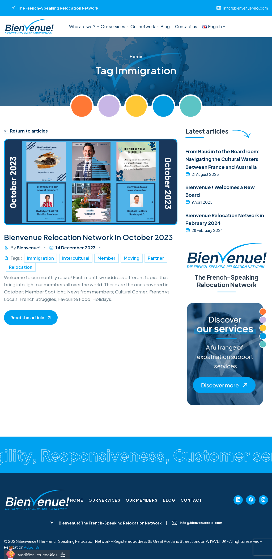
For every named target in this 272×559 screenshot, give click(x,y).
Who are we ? (82, 26)
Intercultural (75, 271)
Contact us (186, 26)
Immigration (40, 271)
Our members (142, 500)
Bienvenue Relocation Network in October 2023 (83, 243)
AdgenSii (31, 547)
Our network (142, 26)
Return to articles (26, 131)
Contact (191, 500)
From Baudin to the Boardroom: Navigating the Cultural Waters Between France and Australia (222, 159)
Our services (113, 26)
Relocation (20, 280)
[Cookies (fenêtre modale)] (37, 554)
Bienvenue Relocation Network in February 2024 (224, 219)
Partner (156, 271)
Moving (131, 271)
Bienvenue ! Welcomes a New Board (220, 191)
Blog (165, 26)
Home (76, 500)
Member (106, 271)
